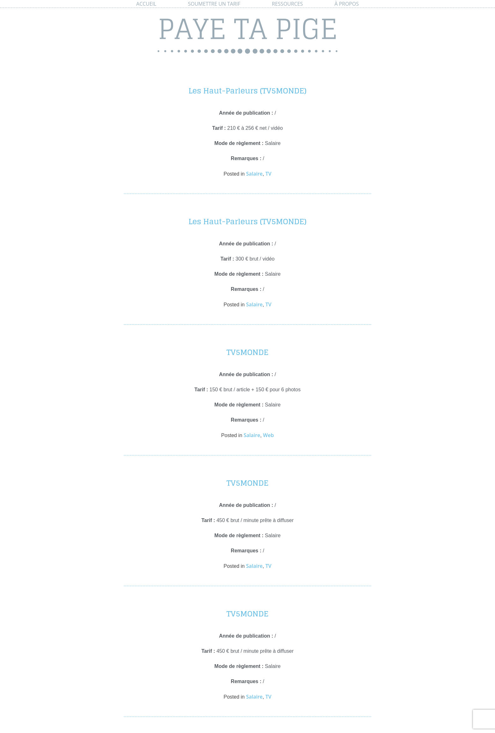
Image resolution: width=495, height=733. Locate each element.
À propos (346, 3)
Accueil (146, 3)
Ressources (287, 3)
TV (268, 173)
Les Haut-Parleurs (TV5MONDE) (247, 91)
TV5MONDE (247, 352)
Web (268, 435)
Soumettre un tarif (214, 3)
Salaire (254, 173)
